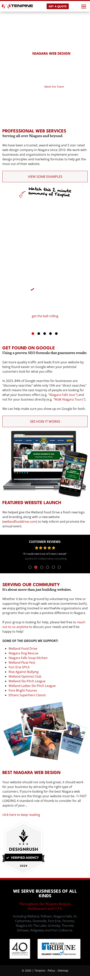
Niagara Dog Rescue (23, 653)
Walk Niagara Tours (68, 399)
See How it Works (45, 421)
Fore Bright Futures (23, 690)
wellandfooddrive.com (19, 521)
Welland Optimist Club (25, 676)
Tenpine (39, 970)
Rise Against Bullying (24, 672)
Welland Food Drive (23, 648)
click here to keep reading (21, 815)
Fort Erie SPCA (19, 667)
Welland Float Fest (22, 662)
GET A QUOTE (58, 6)
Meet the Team (54, 86)
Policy (51, 970)
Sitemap (63, 970)
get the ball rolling (45, 316)
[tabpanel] (45, 299)
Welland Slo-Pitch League (27, 681)
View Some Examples (45, 176)
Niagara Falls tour (62, 395)
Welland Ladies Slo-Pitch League (32, 686)
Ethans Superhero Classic (27, 695)
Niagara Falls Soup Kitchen (28, 658)
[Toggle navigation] (83, 6)
